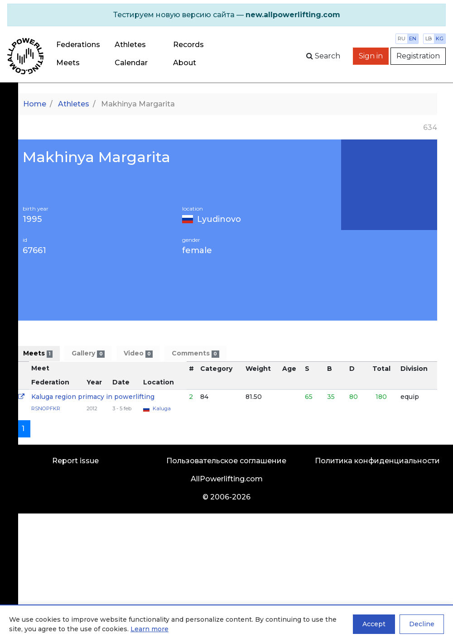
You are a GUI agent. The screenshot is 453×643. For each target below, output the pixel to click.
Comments (195, 353)
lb (428, 38)
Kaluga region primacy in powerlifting (92, 397)
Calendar (131, 62)
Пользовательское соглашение (226, 460)
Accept (374, 624)
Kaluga (162, 408)
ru (401, 38)
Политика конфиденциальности (377, 460)
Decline (421, 624)
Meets (68, 62)
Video (138, 353)
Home (34, 104)
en (412, 38)
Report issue (75, 460)
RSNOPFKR (45, 408)
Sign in (371, 56)
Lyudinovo (219, 219)
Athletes (130, 44)
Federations (78, 44)
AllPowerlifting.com (227, 479)
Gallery (88, 353)
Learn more (149, 629)
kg (439, 38)
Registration (418, 56)
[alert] (226, 15)
